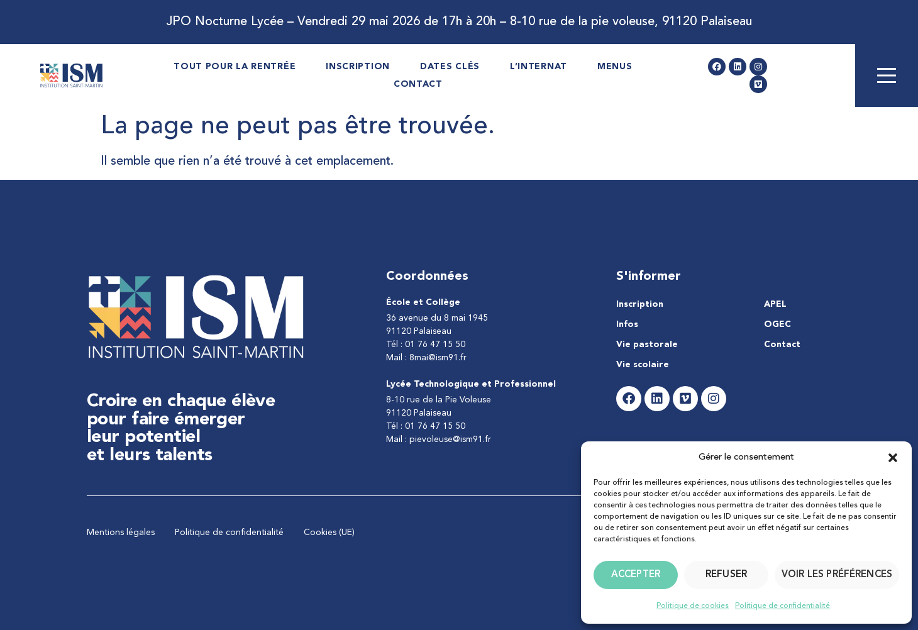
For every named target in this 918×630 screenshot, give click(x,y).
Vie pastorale (647, 344)
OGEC (777, 324)
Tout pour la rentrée (235, 66)
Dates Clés (450, 66)
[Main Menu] (886, 75)
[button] (893, 457)
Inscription (358, 66)
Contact (418, 84)
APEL (775, 304)
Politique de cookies (692, 606)
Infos (627, 324)
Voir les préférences (837, 575)
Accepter (635, 575)
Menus (615, 66)
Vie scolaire (642, 364)
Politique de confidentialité (782, 606)
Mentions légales (121, 532)
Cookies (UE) (329, 532)
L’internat (538, 66)
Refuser (726, 575)
